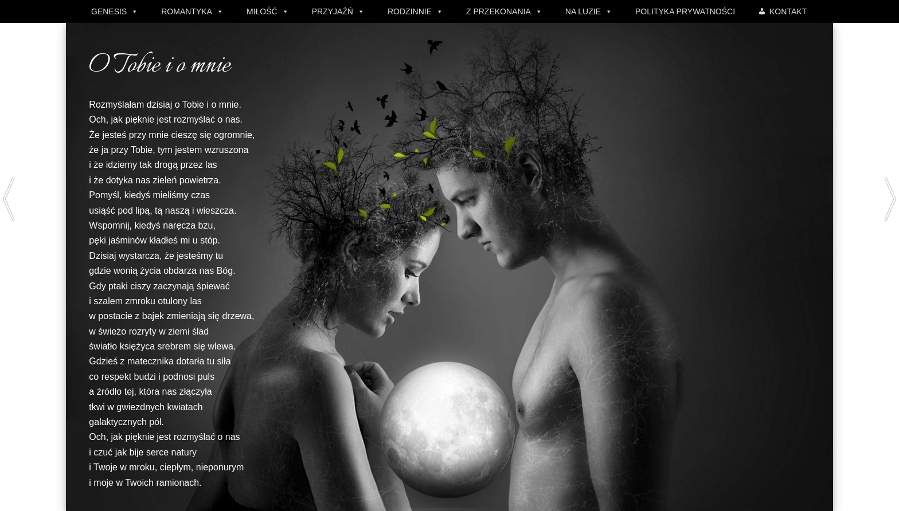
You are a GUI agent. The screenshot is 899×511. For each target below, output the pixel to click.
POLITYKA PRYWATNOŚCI (685, 11)
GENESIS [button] (109, 11)
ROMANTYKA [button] (186, 11)
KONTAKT (788, 11)
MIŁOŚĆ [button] (262, 11)
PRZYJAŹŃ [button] (332, 11)
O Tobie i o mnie (159, 66)
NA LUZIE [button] (583, 11)
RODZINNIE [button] (410, 11)
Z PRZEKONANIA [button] (498, 11)
